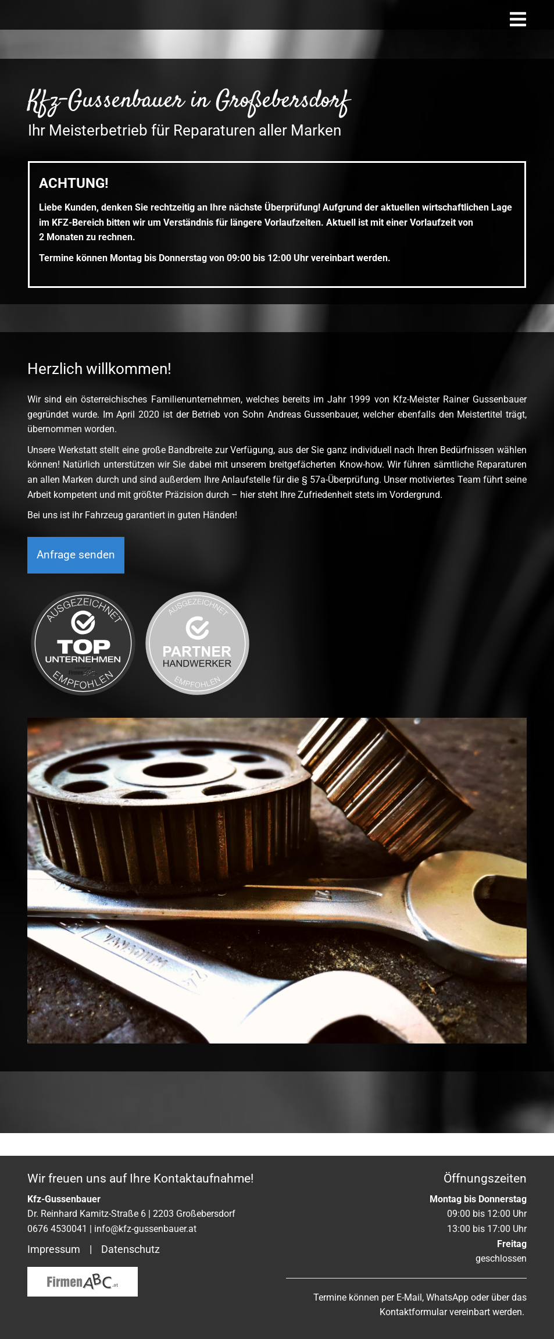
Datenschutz (130, 1249)
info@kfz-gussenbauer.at (145, 1228)
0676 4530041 (57, 1228)
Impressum (53, 1249)
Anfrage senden (76, 607)
